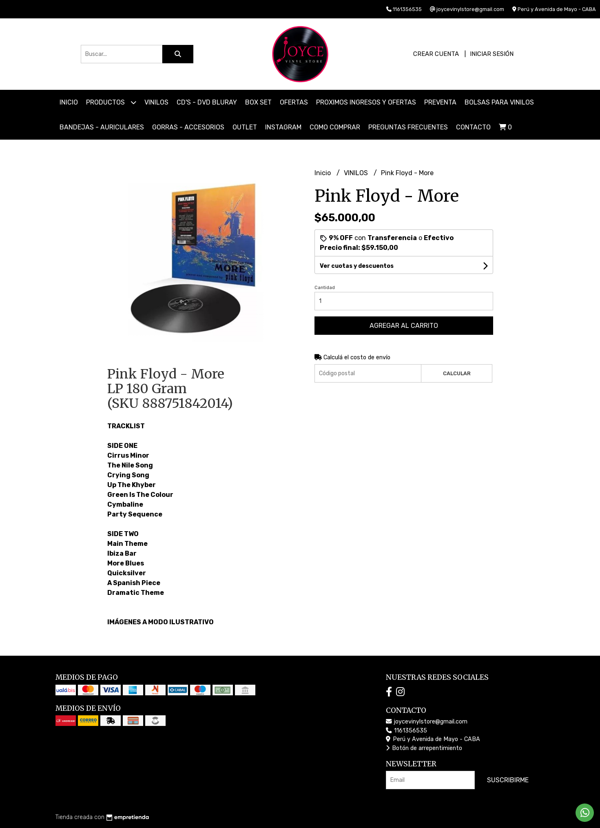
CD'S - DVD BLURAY (207, 102)
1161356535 (406, 730)
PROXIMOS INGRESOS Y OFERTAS (366, 102)
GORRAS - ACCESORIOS (188, 127)
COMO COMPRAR (335, 127)
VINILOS (156, 102)
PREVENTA (440, 102)
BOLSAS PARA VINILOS (499, 102)
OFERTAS (294, 102)
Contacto (473, 127)
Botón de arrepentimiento (424, 748)
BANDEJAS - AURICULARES (102, 127)
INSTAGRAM (283, 127)
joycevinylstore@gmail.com (426, 721)
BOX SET (258, 102)
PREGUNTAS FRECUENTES (408, 127)
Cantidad (324, 287)
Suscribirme (508, 780)
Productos (111, 102)
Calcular (457, 373)
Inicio (69, 102)
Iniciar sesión (492, 54)
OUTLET (244, 127)
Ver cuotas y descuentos (357, 266)
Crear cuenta (436, 54)
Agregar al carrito (404, 325)
